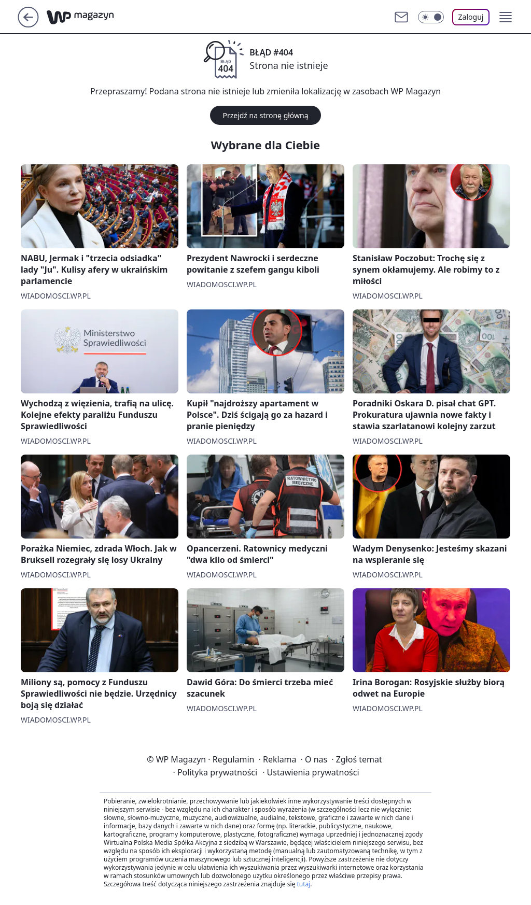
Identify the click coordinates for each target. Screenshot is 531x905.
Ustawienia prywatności (310, 772)
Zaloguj (471, 17)
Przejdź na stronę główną (265, 115)
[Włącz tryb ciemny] (431, 17)
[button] (505, 17)
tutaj (303, 884)
